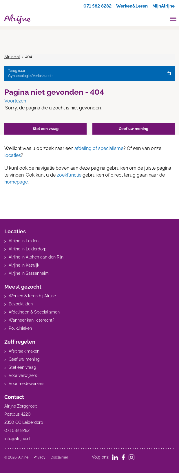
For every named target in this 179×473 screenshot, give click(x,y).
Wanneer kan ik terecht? (31, 320)
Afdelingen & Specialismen (34, 312)
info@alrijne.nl (17, 438)
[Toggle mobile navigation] (173, 19)
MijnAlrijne (163, 6)
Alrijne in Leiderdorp (28, 249)
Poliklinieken (20, 328)
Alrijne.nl (12, 57)
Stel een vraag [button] (46, 128)
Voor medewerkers (26, 383)
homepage (16, 182)
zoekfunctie (69, 175)
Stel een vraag (22, 367)
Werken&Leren (129, 6)
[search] (162, 18)
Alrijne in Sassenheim (29, 273)
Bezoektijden (21, 304)
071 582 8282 (92, 6)
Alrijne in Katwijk (24, 265)
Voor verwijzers (23, 375)
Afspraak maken (24, 351)
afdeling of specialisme (98, 148)
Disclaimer (59, 457)
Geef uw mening (24, 359)
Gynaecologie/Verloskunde (86, 73)
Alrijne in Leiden (24, 241)
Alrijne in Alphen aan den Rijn (36, 257)
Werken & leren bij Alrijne (32, 296)
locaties (12, 155)
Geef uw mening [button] (133, 128)
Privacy (39, 457)
